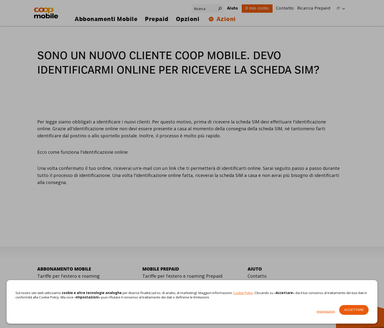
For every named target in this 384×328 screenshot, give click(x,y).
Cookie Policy (243, 293)
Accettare (354, 310)
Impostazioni (326, 311)
